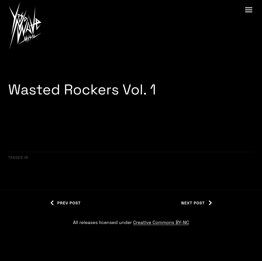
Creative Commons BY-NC (161, 222)
